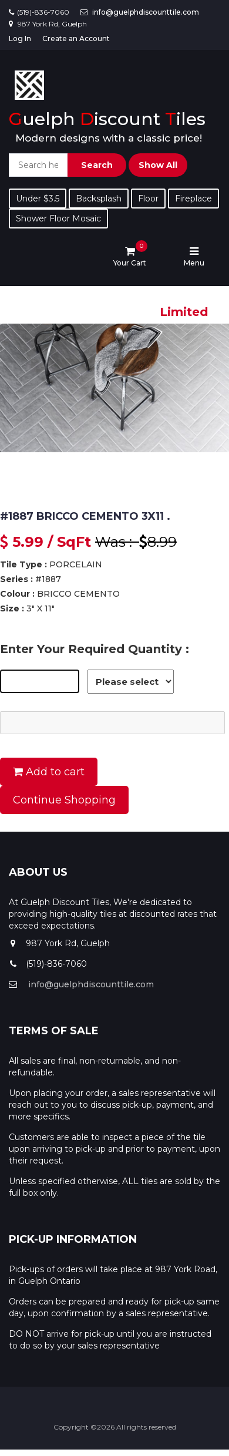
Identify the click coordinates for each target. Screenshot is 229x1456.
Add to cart (49, 771)
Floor (148, 198)
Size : (12, 608)
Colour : (17, 594)
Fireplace (193, 198)
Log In (20, 38)
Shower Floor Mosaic (58, 218)
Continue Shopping (64, 799)
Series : (16, 579)
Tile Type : (23, 564)
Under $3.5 (37, 198)
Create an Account (76, 38)
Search (97, 165)
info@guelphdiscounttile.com (145, 12)
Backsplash (99, 198)
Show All (158, 165)
